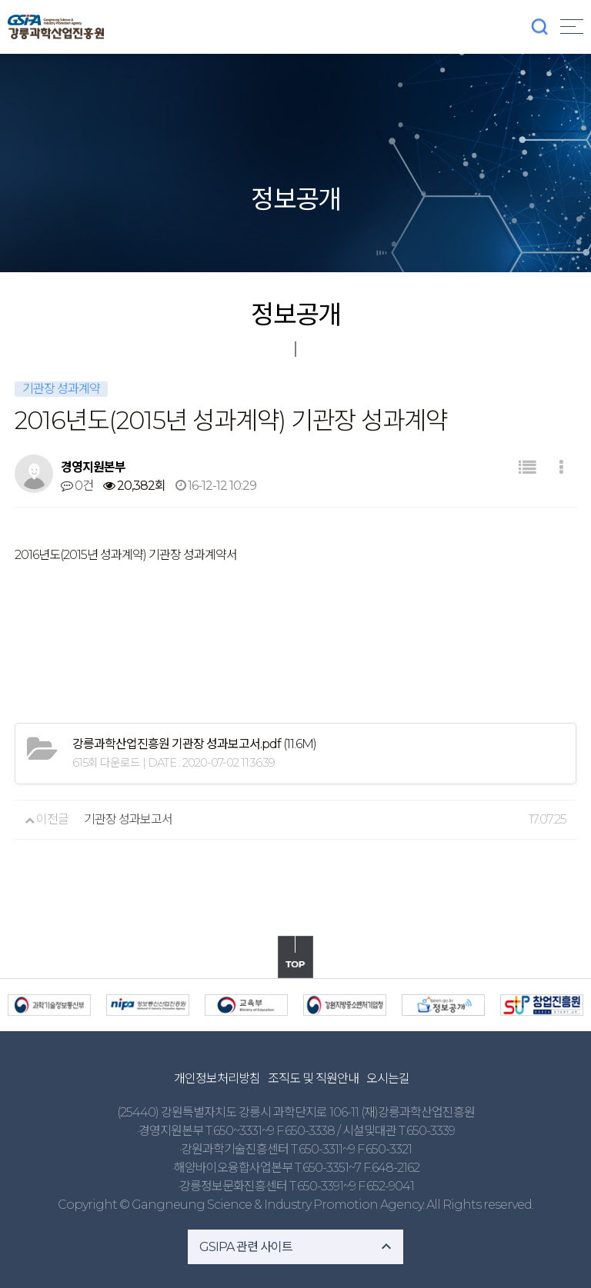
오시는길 (387, 1078)
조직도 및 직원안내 (313, 1078)
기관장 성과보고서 (128, 819)
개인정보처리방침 (217, 1078)
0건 (77, 485)
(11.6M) (194, 744)
